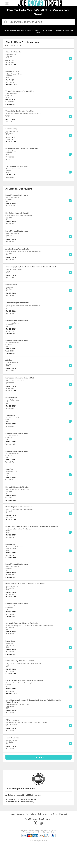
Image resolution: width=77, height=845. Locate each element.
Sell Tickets (42, 814)
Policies (33, 814)
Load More (38, 757)
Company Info (22, 814)
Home (12, 814)
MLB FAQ (63, 814)
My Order (53, 814)
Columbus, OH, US (13, 46)
